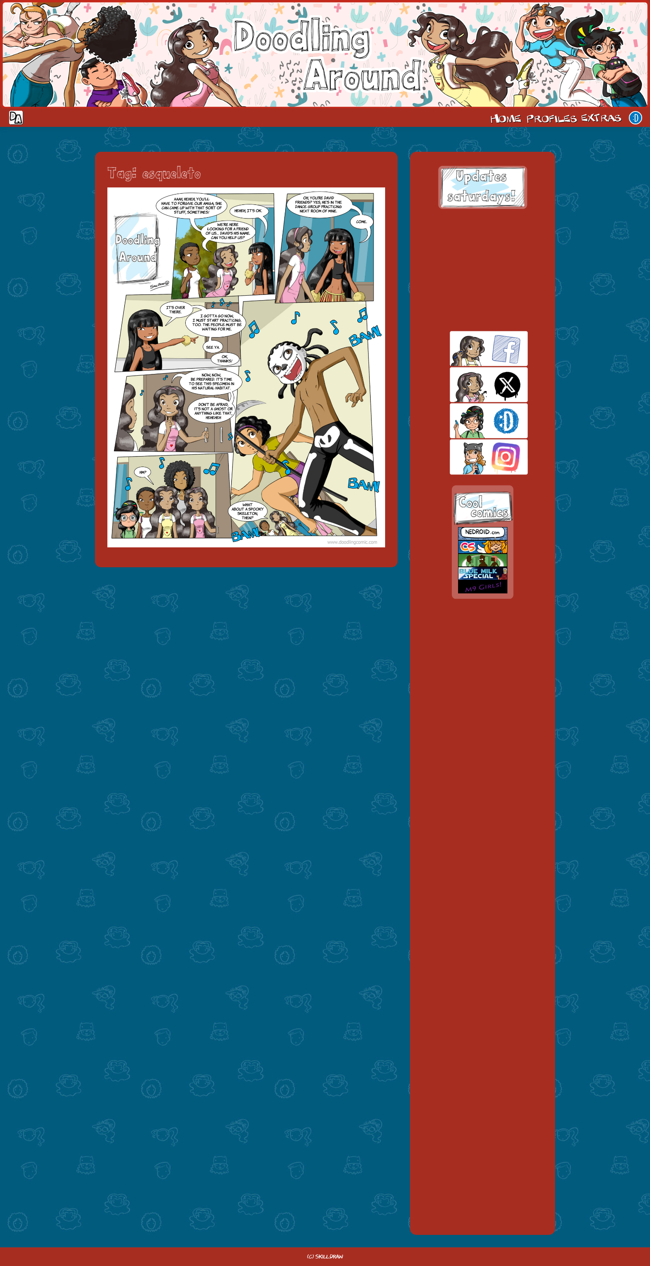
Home (506, 118)
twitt (474, 385)
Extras (603, 118)
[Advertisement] (482, 270)
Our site (635, 118)
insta (474, 457)
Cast (551, 118)
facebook (474, 348)
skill (474, 421)
